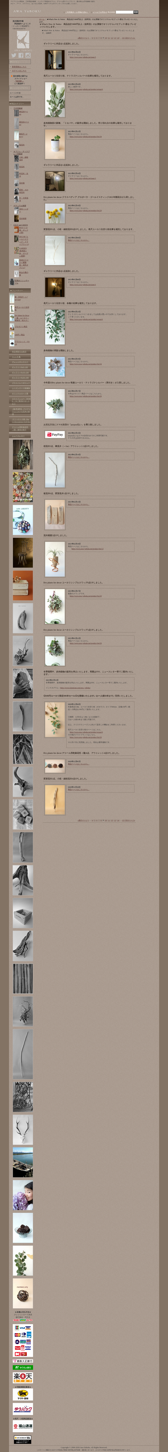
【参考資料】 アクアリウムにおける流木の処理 (21, 411)
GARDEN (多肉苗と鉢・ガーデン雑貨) (23, 252)
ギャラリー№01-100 (20, 367)
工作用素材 (18, 108)
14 (118, 38)
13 (115, 38)
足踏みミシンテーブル (22, 282)
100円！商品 (20, 335)
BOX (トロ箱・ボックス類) (23, 230)
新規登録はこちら (19, 67)
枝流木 (22, 167)
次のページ (130, 38)
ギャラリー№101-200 (20, 372)
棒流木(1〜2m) (24, 123)
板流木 (22, 145)
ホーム (42, 19)
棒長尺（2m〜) (23, 135)
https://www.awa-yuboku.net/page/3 (83, 57)
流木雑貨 (22, 218)
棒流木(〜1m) (23, 113)
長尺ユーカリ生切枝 (22, 308)
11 (109, 38)
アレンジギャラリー (20, 362)
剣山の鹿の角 (23, 273)
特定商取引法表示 (19, 352)
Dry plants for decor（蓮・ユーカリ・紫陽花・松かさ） (22, 318)
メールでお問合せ (100, 12)
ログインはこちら (19, 71)
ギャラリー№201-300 (20, 378)
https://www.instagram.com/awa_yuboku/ (75, 688)
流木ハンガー (23, 210)
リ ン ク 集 (16, 357)
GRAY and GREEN (21, 225)
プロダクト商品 (21, 327)
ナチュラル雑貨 (20, 206)
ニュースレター (18, 436)
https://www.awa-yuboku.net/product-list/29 (86, 210)
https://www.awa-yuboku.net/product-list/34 (86, 137)
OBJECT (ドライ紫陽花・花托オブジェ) (24, 264)
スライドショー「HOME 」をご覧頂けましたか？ (21, 401)
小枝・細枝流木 (23, 158)
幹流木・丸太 (23, 175)
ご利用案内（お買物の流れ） (77, 12)
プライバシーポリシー (21, 383)
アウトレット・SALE (22, 343)
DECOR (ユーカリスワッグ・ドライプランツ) (24, 240)
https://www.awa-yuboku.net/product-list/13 (88, 549)
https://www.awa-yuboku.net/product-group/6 (86, 89)
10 (106, 38)
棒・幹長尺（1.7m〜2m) (21, 298)
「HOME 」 (19, 81)
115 (123, 38)
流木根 (22, 183)
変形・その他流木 (23, 191)
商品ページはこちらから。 (79, 240)
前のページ (83, 38)
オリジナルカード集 (20, 393)
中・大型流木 (23, 199)
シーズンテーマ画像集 (21, 388)
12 (112, 38)
